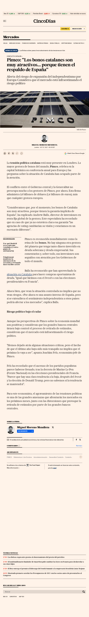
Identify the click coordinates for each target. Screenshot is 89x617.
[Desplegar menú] (4, 21)
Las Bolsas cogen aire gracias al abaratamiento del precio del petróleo (36, 557)
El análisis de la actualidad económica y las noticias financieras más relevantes (37, 440)
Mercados (11, 37)
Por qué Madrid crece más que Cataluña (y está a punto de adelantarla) (10, 247)
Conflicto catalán (14, 56)
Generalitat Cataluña (56, 457)
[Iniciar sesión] (78, 28)
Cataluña (68, 457)
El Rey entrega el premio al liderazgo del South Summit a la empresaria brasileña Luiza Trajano (46, 569)
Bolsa (5, 43)
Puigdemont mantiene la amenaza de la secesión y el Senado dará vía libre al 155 (12, 260)
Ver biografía (25, 431)
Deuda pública (54, 43)
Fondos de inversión (29, 43)
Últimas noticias (78, 43)
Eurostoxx (13, 596)
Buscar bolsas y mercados (14, 585)
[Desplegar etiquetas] (80, 456)
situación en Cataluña (19, 274)
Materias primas (42, 43)
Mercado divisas (14, 43)
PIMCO (9, 457)
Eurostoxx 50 (56, 13)
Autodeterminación (40, 457)
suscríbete (65, 29)
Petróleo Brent (38, 13)
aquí (54, 468)
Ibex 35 (6, 13)
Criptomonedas (66, 43)
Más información (13, 468)
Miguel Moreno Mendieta (44, 145)
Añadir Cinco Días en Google (75, 153)
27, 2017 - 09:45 (47, 147)
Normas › (79, 446)
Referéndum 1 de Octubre (23, 457)
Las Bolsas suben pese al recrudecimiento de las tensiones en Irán (42, 50)
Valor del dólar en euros (78, 13)
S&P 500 (21, 13)
